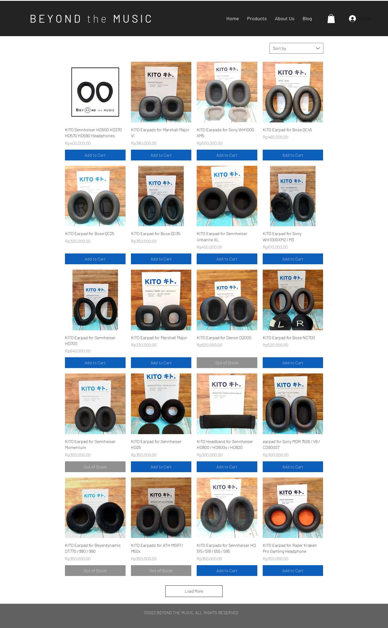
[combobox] (296, 48)
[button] (331, 18)
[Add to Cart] (95, 155)
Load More (194, 591)
